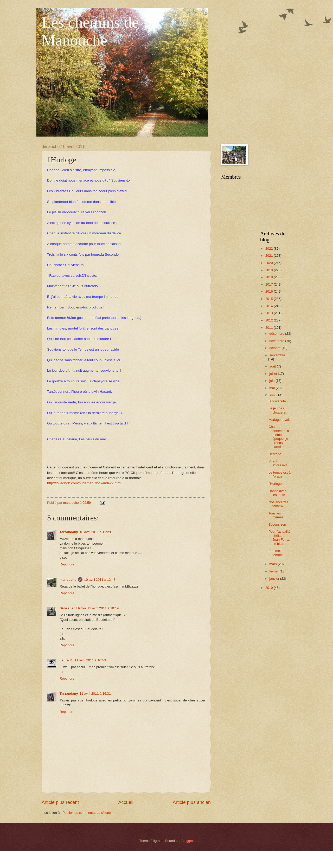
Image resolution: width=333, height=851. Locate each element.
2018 (269, 277)
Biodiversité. (277, 401)
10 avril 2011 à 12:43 (99, 580)
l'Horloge (274, 484)
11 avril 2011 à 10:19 (103, 608)
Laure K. (66, 660)
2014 (269, 306)
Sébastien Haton (73, 608)
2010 (269, 588)
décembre (277, 334)
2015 (269, 299)
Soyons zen (277, 524)
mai (272, 388)
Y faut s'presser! (277, 463)
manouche (68, 580)
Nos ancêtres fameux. (278, 504)
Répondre (67, 564)
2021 (269, 255)
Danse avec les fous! (277, 493)
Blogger (187, 841)
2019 (269, 270)
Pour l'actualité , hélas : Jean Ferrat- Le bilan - (279, 537)
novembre (277, 341)
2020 (269, 263)
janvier (274, 579)
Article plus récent (60, 802)
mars (273, 564)
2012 (269, 320)
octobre (275, 348)
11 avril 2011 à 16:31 (95, 693)
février (274, 571)
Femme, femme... (276, 553)
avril (272, 395)
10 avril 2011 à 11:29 (95, 532)
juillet (273, 374)
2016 (269, 291)
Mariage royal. (279, 420)
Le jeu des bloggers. (277, 410)
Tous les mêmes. (276, 515)
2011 (269, 328)
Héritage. (275, 454)
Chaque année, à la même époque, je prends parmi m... (278, 437)
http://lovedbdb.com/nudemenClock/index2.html (84, 483)
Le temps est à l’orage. (279, 474)
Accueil (125, 802)
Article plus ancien (192, 802)
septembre (277, 355)
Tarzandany (69, 532)
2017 (269, 284)
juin (272, 381)
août (273, 366)
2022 (269, 248)
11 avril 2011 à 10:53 (90, 660)
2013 (269, 313)
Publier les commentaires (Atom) (86, 813)
